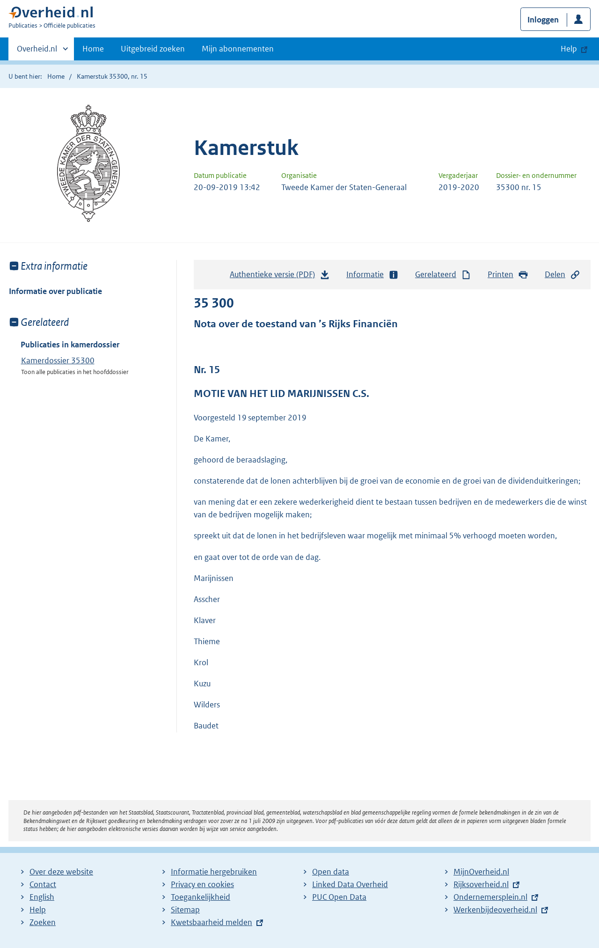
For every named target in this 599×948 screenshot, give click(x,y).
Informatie (372, 274)
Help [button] (569, 49)
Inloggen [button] (543, 20)
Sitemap (185, 909)
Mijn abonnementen (238, 49)
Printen (508, 274)
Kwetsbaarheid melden (211, 922)
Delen (562, 274)
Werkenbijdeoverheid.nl (495, 909)
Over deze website (61, 872)
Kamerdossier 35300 (58, 360)
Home (93, 49)
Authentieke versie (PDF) (280, 276)
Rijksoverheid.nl (481, 884)
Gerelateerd (443, 274)
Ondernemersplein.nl (490, 897)
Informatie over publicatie (55, 291)
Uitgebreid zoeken (153, 49)
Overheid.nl (37, 51)
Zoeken (42, 922)
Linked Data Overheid (350, 884)
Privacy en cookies (202, 884)
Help (37, 909)
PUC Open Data (339, 897)
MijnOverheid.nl (481, 872)
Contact (42, 884)
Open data (330, 872)
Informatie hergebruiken (214, 872)
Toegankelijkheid (200, 897)
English (41, 897)
